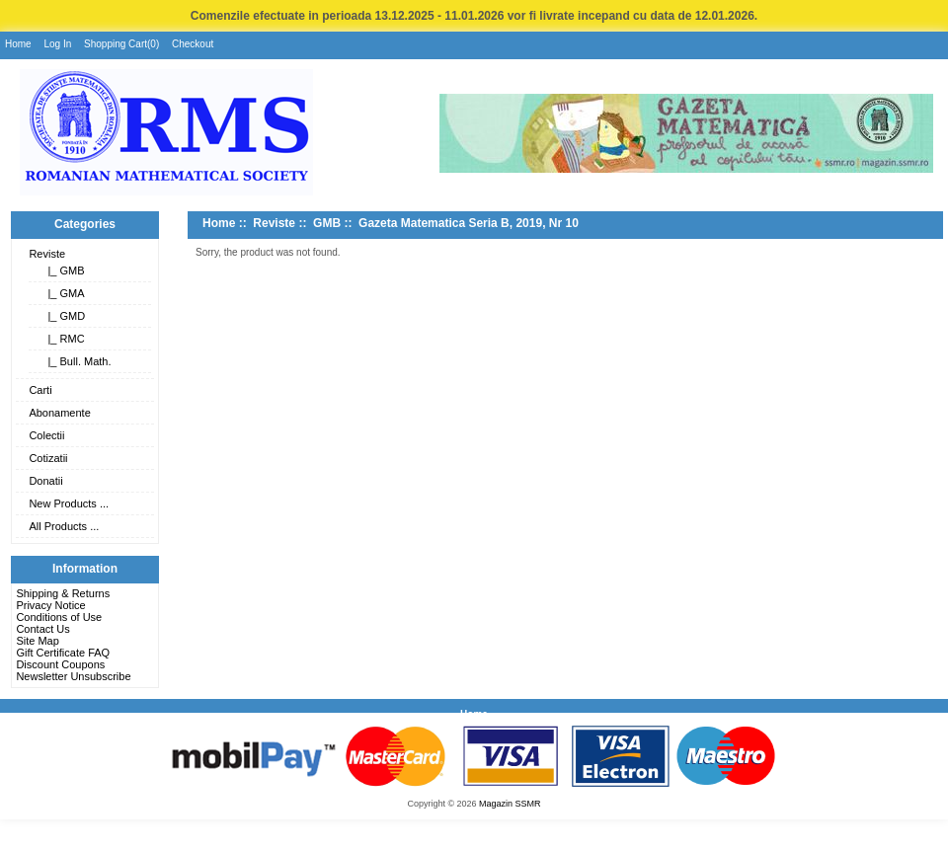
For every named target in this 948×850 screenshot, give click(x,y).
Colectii (46, 435)
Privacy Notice (50, 605)
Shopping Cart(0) (121, 44)
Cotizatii (48, 458)
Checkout (192, 44)
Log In (57, 44)
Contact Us (42, 629)
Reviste (47, 254)
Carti (40, 390)
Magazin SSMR (510, 804)
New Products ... (69, 503)
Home (18, 44)
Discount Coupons (60, 664)
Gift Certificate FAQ (63, 652)
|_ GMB (62, 270)
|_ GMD (63, 316)
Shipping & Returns (63, 593)
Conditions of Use (59, 617)
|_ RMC (62, 339)
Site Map (37, 641)
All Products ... (64, 526)
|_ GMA (62, 293)
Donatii (45, 481)
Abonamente (59, 413)
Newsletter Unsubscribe (73, 676)
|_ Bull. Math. (76, 361)
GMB (327, 223)
